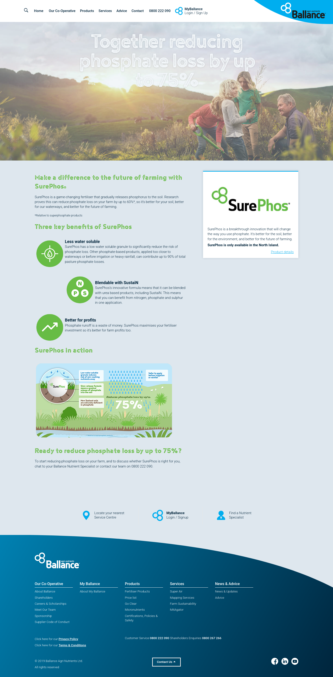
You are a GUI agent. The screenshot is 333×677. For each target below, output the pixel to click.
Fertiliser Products (137, 591)
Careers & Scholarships (50, 603)
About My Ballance (92, 591)
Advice (122, 11)
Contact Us (166, 662)
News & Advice (227, 584)
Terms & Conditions (72, 645)
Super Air (176, 591)
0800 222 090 (160, 11)
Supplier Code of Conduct (52, 622)
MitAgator (177, 609)
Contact (138, 11)
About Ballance (45, 591)
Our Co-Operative (62, 11)
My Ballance (90, 584)
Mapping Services (182, 597)
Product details (282, 252)
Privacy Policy (68, 639)
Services (105, 11)
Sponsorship (43, 616)
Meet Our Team (45, 609)
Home (38, 11)
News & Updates (226, 591)
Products (87, 11)
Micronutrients (135, 609)
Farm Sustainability (183, 603)
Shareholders (44, 597)
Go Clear (131, 603)
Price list (130, 597)
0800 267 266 (211, 638)
